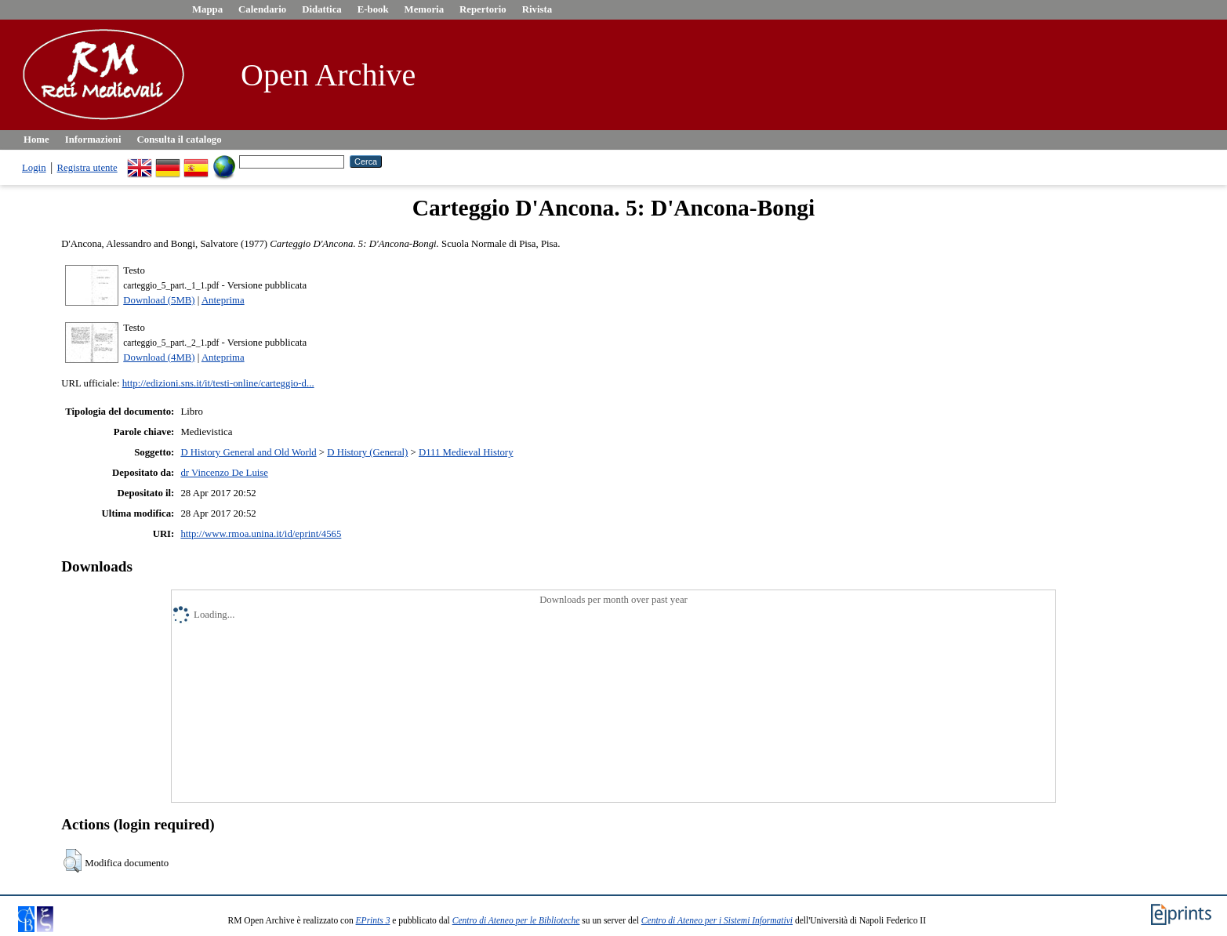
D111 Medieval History (466, 452)
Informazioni (93, 139)
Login (34, 167)
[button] (73, 861)
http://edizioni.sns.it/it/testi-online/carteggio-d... (218, 383)
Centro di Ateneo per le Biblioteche (516, 920)
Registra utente (87, 167)
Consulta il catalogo (179, 139)
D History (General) (367, 452)
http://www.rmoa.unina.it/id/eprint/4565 (260, 533)
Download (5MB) (158, 300)
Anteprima (223, 300)
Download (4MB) (158, 357)
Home (36, 139)
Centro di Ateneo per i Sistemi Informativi (717, 920)
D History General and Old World (248, 452)
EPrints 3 (373, 920)
